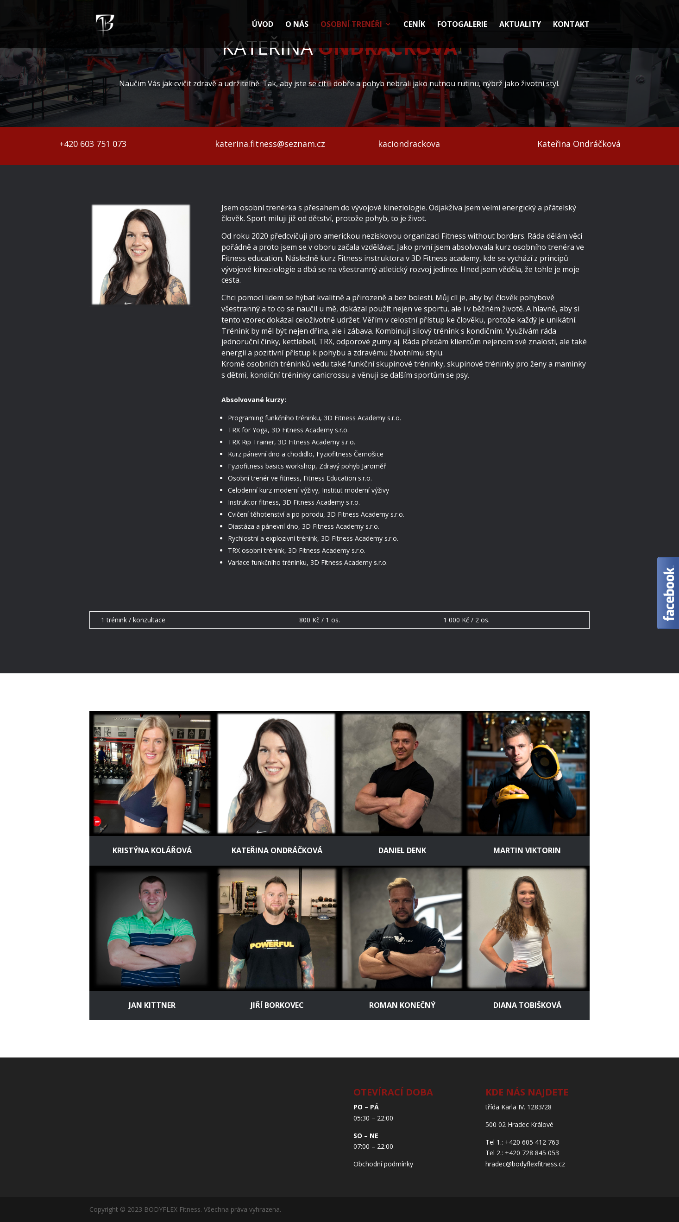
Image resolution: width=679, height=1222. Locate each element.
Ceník (414, 25)
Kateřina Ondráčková (579, 143)
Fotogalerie (462, 25)
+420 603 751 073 (92, 143)
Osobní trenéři (351, 25)
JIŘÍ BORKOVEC (277, 1005)
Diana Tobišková (527, 1005)
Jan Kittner (152, 1005)
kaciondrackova (409, 143)
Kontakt (571, 25)
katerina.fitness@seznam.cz (270, 143)
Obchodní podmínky (383, 1163)
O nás (296, 25)
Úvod (262, 25)
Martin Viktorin (527, 850)
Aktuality (520, 25)
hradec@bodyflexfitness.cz (525, 1163)
